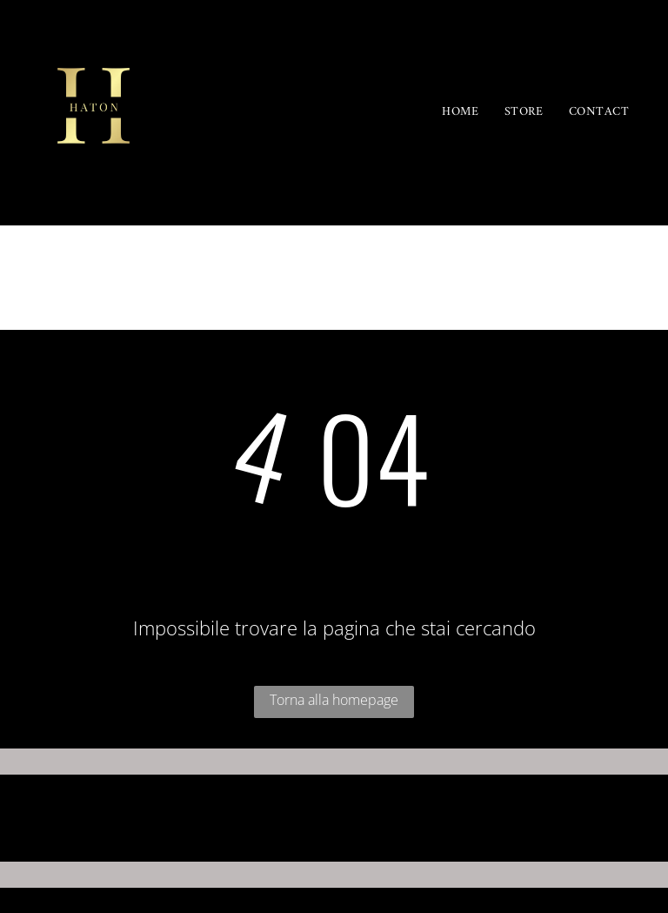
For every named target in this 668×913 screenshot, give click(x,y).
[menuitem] (460, 112)
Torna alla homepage (334, 699)
